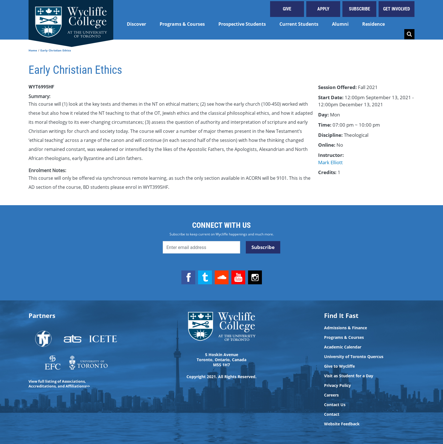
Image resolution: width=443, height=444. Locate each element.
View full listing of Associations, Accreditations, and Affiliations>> (59, 384)
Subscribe (359, 9)
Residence (373, 24)
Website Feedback (342, 424)
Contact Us (335, 405)
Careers (331, 395)
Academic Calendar (342, 347)
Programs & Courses (182, 24)
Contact (331, 414)
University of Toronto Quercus (353, 357)
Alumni (340, 24)
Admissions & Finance (345, 328)
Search (409, 34)
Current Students (298, 24)
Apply (323, 9)
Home (33, 50)
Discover (136, 24)
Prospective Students (242, 24)
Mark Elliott (330, 162)
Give (287, 9)
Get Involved (396, 9)
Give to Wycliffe (339, 366)
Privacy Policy (337, 385)
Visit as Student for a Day (348, 376)
